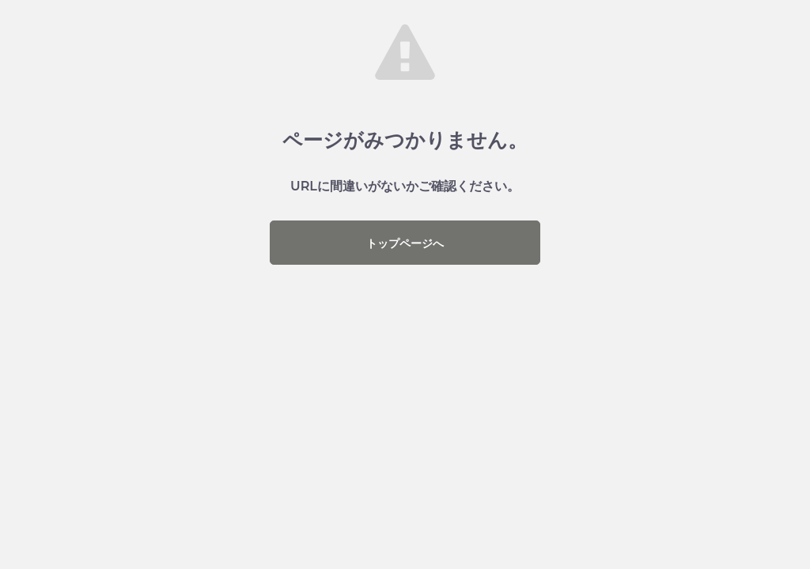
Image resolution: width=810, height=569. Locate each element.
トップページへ (405, 243)
